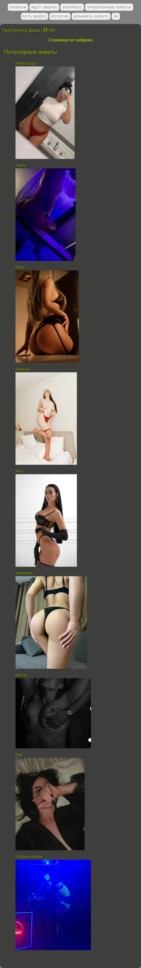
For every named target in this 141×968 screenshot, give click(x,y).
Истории (60, 16)
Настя (21, 165)
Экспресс (72, 7)
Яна (19, 471)
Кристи (22, 675)
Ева (19, 755)
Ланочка (23, 369)
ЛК (116, 16)
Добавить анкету (91, 16)
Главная (17, 7)
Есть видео (34, 16)
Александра (26, 63)
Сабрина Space (29, 857)
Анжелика (24, 573)
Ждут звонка (44, 7)
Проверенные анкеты (109, 7)
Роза (20, 267)
